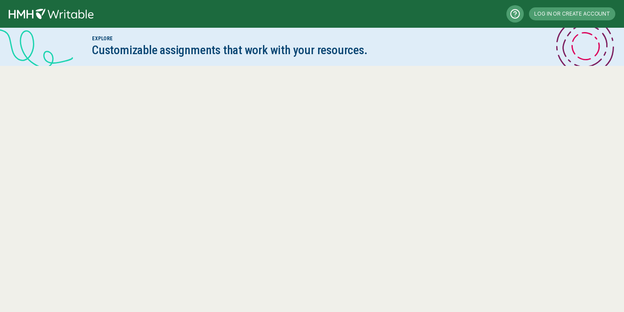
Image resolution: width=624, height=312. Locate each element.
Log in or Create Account (572, 13)
